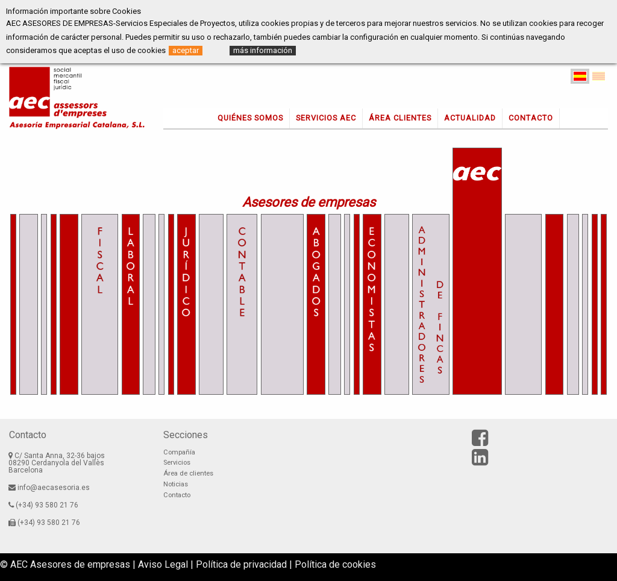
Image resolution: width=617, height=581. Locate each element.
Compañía (179, 452)
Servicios (176, 462)
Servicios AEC (326, 117)
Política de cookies (335, 564)
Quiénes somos (250, 117)
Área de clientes (188, 473)
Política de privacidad (241, 564)
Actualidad (470, 117)
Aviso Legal (163, 564)
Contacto (531, 117)
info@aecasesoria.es (49, 487)
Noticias (175, 484)
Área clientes (400, 117)
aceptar (185, 50)
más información (262, 50)
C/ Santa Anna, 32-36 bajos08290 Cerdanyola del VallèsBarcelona (56, 462)
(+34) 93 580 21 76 (43, 505)
